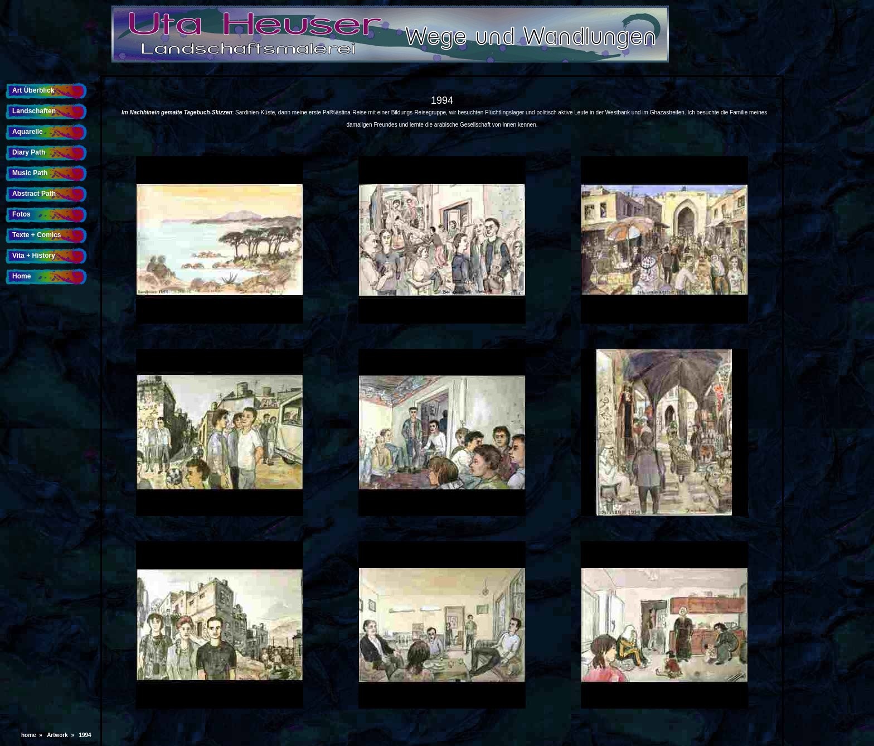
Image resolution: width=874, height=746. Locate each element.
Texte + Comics (36, 235)
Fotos (21, 214)
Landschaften (34, 111)
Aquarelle (27, 132)
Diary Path (28, 152)
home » (33, 735)
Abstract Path (34, 194)
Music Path (29, 173)
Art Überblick (33, 90)
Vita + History (33, 255)
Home (21, 276)
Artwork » (62, 735)
